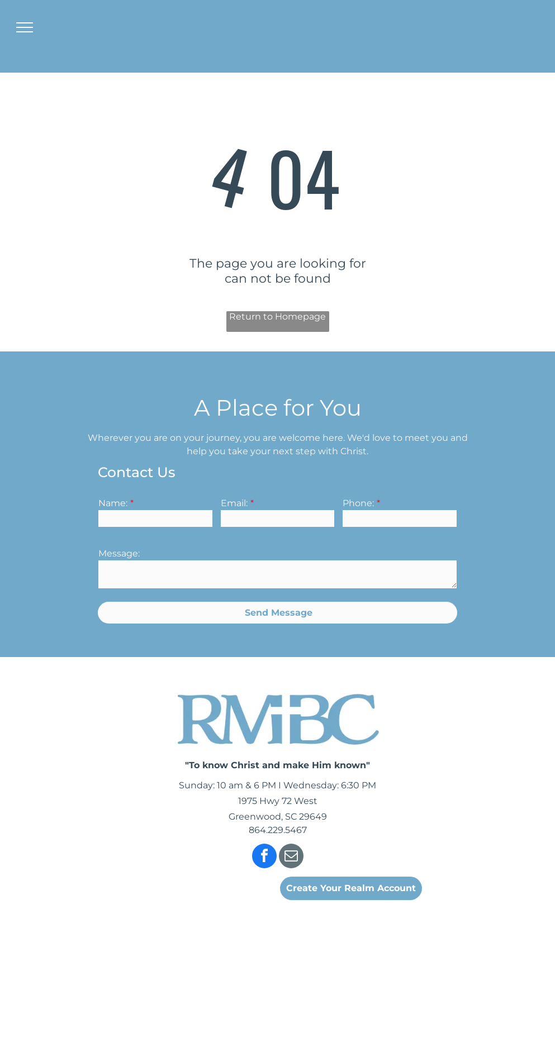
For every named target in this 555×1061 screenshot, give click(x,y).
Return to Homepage (277, 316)
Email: (234, 503)
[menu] (24, 27)
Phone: (358, 503)
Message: (119, 553)
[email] (291, 857)
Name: (112, 503)
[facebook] (264, 857)
